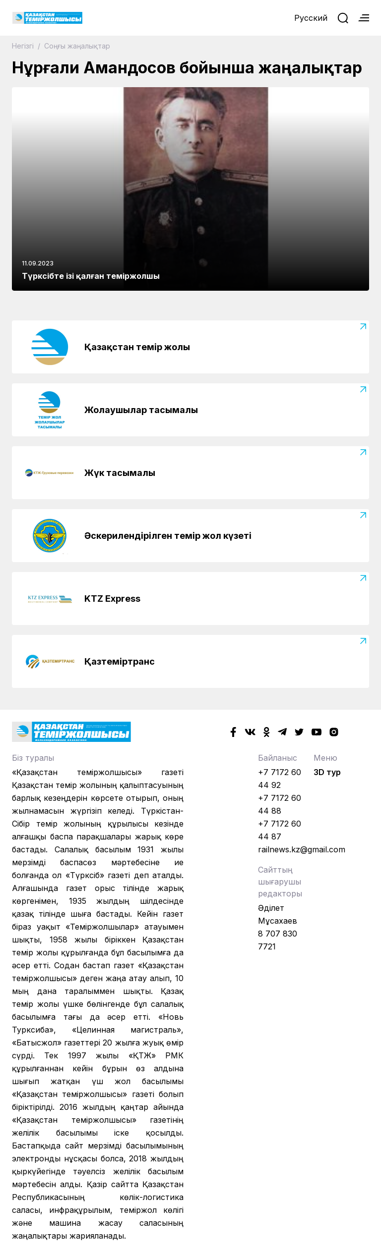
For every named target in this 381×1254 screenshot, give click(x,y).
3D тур (327, 772)
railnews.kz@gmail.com (301, 849)
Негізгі (24, 46)
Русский (310, 18)
